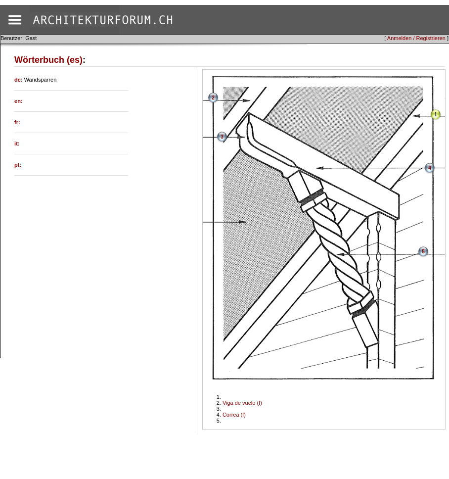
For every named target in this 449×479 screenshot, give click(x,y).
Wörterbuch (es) (48, 60)
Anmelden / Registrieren (416, 38)
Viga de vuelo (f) (242, 403)
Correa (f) (234, 415)
